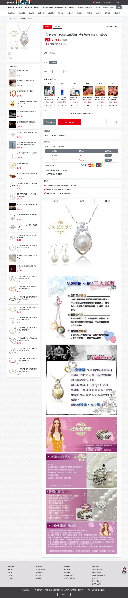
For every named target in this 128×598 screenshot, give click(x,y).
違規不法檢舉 (96, 584)
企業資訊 (10, 569)
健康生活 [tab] (60, 13)
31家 (108, 155)
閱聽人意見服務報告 (98, 575)
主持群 (10, 578)
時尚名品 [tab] (41, 13)
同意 (64, 594)
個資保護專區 (96, 572)
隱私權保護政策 (97, 569)
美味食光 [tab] (70, 13)
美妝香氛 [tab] (51, 13)
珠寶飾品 (24, 18)
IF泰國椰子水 (59, 7)
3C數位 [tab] (98, 13)
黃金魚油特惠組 (48, 7)
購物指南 (67, 572)
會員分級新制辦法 (69, 578)
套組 (30, 18)
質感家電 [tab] (31, 13)
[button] (116, 94)
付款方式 (46, 141)
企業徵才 (10, 575)
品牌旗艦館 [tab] (11, 13)
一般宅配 (53, 62)
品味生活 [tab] (22, 13)
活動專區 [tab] (117, 13)
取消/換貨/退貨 (40, 569)
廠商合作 (10, 572)
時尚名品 (16, 18)
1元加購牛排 (28, 7)
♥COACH (11, 7)
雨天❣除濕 (88, 7)
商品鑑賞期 (39, 572)
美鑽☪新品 (37, 7)
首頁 (9, 18)
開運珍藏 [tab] (89, 13)
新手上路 (67, 569)
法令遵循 (95, 578)
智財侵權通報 (96, 581)
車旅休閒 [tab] (107, 13)
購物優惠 (46, 131)
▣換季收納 (79, 7)
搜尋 (118, 7)
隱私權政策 (101, 590)
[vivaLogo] (10, 2)
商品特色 (46, 181)
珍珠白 (52, 53)
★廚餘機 (19, 7)
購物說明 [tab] (107, 201)
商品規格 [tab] (81, 201)
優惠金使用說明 (69, 575)
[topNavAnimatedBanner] (24, 2)
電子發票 (38, 575)
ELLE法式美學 (69, 7)
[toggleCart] (97, 2)
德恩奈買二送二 (99, 7)
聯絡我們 (38, 578)
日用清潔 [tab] (80, 13)
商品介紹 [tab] (55, 201)
